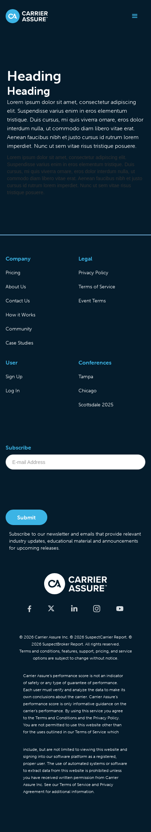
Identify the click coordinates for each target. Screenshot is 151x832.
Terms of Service (96, 286)
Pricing (13, 272)
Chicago (87, 390)
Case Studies (19, 343)
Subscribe (18, 447)
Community (19, 329)
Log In (13, 390)
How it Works (20, 315)
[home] (27, 16)
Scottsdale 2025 (96, 404)
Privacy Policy (93, 272)
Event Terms (92, 300)
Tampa (85, 376)
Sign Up (14, 376)
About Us (16, 286)
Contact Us (18, 300)
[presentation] (59, 490)
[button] (134, 16)
